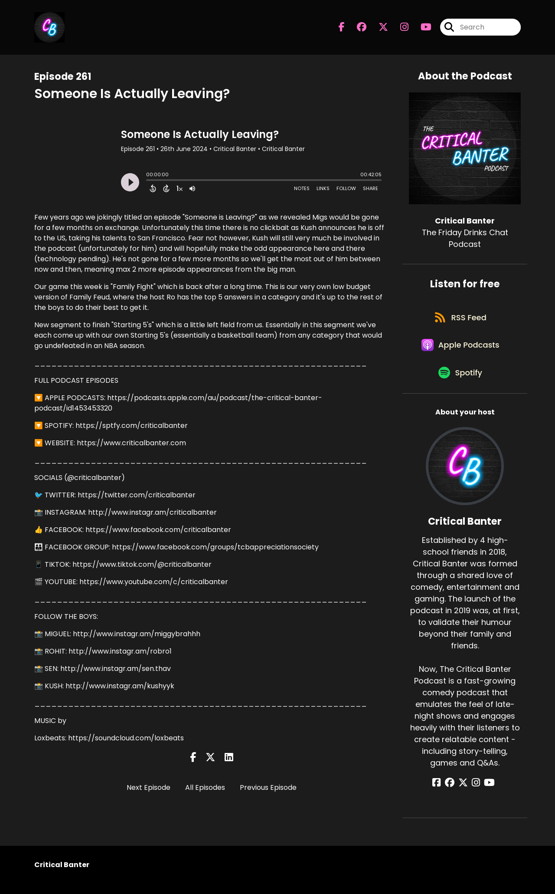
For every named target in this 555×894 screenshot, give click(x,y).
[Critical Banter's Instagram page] (399, 28)
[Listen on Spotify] (460, 382)
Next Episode (148, 787)
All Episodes (205, 787)
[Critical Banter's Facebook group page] (356, 28)
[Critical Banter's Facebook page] (342, 28)
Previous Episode (268, 787)
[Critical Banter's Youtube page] (420, 28)
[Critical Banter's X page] (378, 28)
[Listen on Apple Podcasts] (460, 351)
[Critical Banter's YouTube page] (486, 792)
